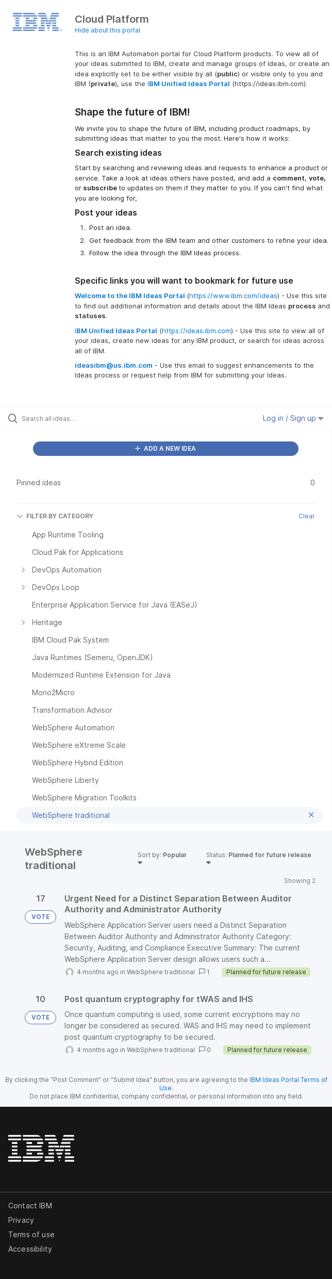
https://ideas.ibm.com (196, 330)
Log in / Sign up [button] (293, 418)
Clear (306, 516)
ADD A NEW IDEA (165, 448)
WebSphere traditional (161, 972)
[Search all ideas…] (80, 418)
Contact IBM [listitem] (30, 1205)
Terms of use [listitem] (31, 1234)
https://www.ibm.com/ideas (233, 295)
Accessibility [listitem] (30, 1248)
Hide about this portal (107, 30)
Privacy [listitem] (21, 1220)
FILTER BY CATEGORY (54, 516)
